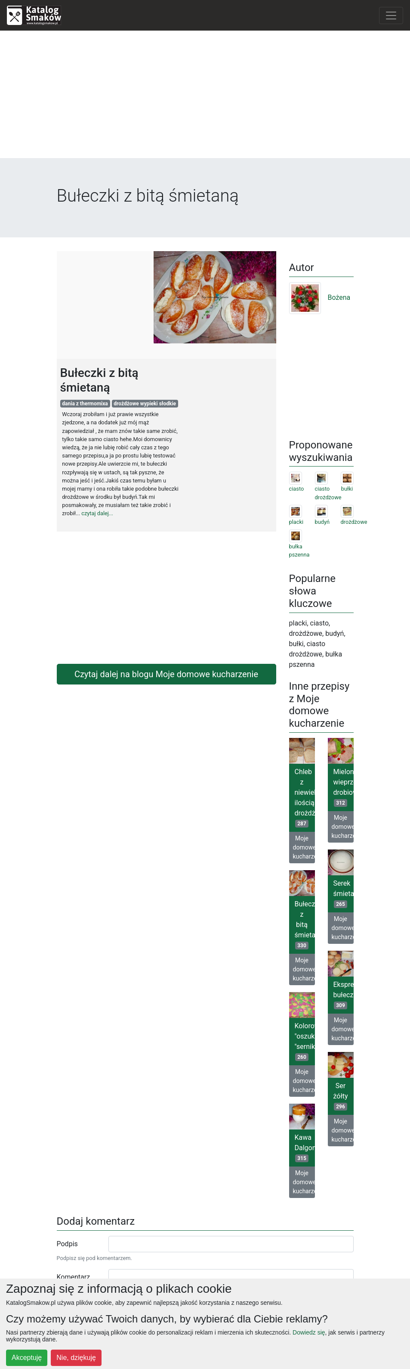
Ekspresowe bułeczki (343, 994)
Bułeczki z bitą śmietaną (305, 924)
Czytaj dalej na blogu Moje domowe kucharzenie (166, 674)
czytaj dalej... (97, 513)
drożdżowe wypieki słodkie (145, 404)
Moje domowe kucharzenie (304, 847)
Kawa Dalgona (305, 1147)
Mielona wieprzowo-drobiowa (343, 787)
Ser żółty (340, 1096)
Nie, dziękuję (76, 1357)
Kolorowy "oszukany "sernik (305, 1041)
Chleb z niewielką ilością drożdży (305, 798)
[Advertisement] (205, 97)
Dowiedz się (309, 1332)
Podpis (67, 1244)
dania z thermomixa (85, 404)
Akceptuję (27, 1357)
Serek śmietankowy (343, 893)
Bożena (320, 297)
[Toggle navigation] (391, 15)
